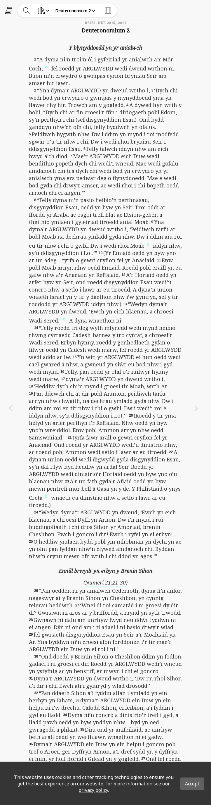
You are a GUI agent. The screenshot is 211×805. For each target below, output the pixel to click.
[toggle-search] (26, 10)
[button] (46, 66)
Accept (192, 783)
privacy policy (93, 790)
